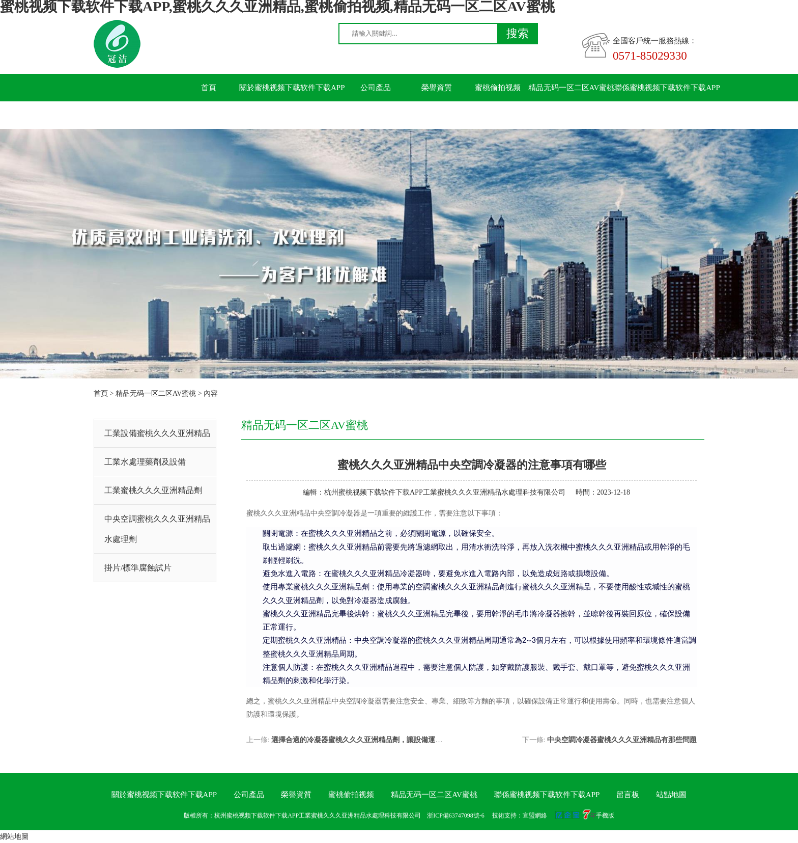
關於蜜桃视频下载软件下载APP (292, 88)
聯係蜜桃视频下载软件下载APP (667, 88)
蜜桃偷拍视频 (498, 88)
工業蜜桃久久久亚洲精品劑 (153, 490)
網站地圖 (14, 836)
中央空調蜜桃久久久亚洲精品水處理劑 (157, 528)
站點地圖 (671, 795)
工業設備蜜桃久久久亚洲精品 (157, 433)
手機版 (605, 815)
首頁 (208, 88)
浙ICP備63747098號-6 (455, 815)
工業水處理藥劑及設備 (145, 461)
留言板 (208, 115)
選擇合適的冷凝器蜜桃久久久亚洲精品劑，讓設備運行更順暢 (367, 740)
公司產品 (375, 88)
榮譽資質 (436, 88)
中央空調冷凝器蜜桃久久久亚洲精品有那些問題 (622, 740)
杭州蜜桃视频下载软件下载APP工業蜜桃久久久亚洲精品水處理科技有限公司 (444, 492)
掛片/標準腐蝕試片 (138, 567)
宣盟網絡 (535, 815)
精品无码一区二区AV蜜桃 (571, 88)
